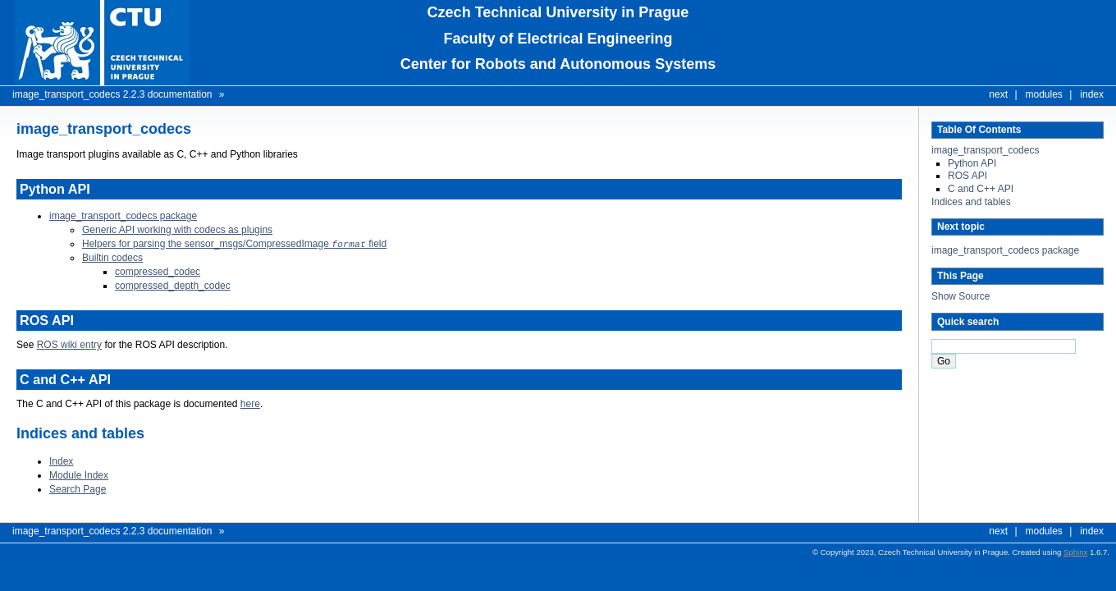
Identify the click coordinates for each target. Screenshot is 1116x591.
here (250, 403)
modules (1044, 94)
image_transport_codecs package (1005, 250)
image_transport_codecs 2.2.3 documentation (112, 94)
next (998, 94)
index (1092, 94)
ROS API (967, 175)
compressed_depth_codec (173, 285)
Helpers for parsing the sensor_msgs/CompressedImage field (234, 244)
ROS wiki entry (69, 344)
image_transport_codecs (985, 150)
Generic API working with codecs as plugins (177, 230)
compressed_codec (157, 271)
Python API (972, 163)
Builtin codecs (112, 257)
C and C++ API (980, 189)
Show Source (960, 296)
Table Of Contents (979, 129)
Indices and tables (971, 202)
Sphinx (1075, 551)
